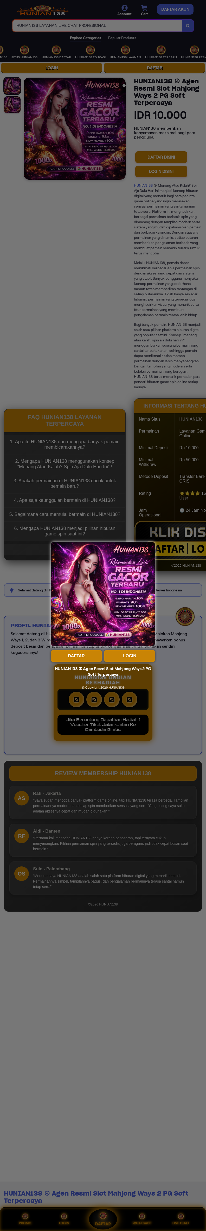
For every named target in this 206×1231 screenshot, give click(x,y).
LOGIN (129, 656)
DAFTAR (76, 656)
